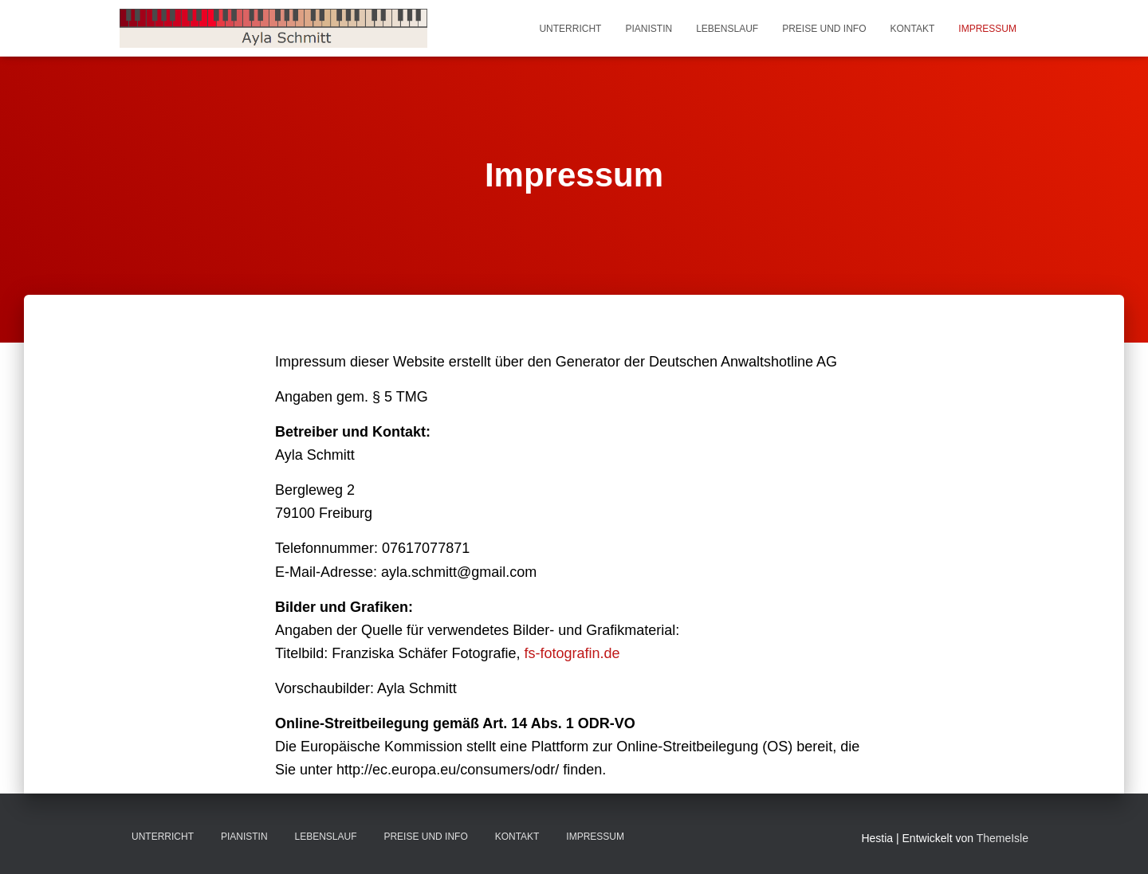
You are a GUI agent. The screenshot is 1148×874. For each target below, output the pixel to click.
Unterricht (570, 28)
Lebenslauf (727, 28)
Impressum (987, 28)
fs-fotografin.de (571, 653)
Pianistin (648, 28)
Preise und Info (824, 28)
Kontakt (912, 28)
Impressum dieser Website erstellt (383, 362)
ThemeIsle (1002, 838)
